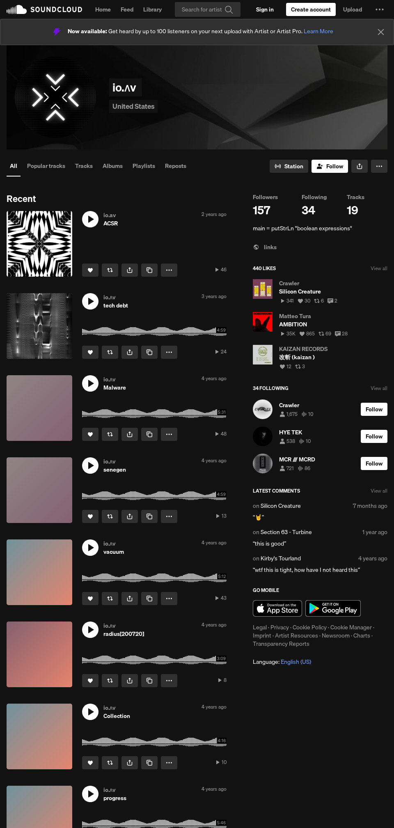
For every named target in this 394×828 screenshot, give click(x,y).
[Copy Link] (149, 270)
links (265, 247)
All (13, 165)
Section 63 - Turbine (286, 532)
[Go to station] (289, 166)
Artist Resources (296, 635)
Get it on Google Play (333, 608)
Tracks (84, 165)
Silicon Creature (281, 505)
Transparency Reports (281, 643)
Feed (127, 9)
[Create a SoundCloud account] (311, 9)
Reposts (175, 165)
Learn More (318, 31)
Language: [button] (282, 661)
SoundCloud (44, 9)
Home (103, 9)
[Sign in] (265, 9)
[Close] (380, 32)
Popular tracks (46, 165)
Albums (113, 165)
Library (152, 9)
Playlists (144, 165)
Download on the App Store (277, 608)
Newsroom (336, 635)
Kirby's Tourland (281, 558)
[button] (379, 9)
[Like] (90, 270)
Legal (260, 627)
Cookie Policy (310, 627)
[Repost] (110, 270)
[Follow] (330, 166)
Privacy (279, 627)
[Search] (208, 9)
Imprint (262, 635)
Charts (361, 635)
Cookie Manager (351, 627)
